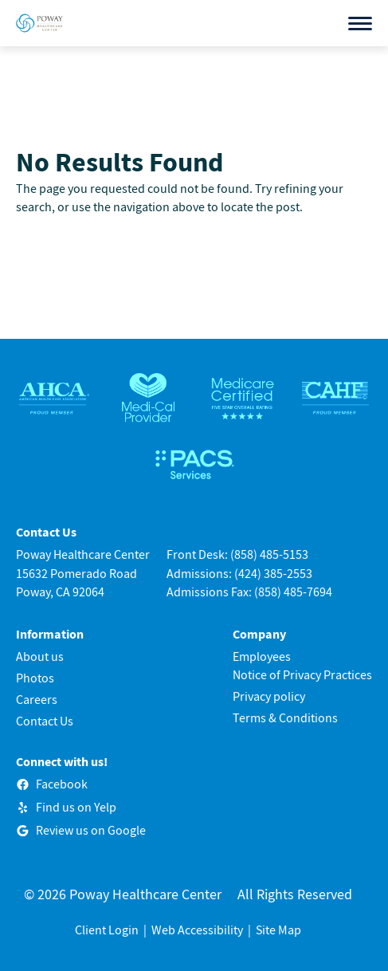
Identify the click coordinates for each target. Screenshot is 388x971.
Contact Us (44, 721)
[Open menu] (360, 23)
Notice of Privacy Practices (302, 674)
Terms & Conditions (285, 717)
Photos (35, 678)
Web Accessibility (197, 930)
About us (40, 656)
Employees (262, 656)
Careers (36, 699)
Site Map (278, 930)
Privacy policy (269, 696)
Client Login (107, 930)
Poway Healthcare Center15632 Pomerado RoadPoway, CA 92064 (83, 572)
